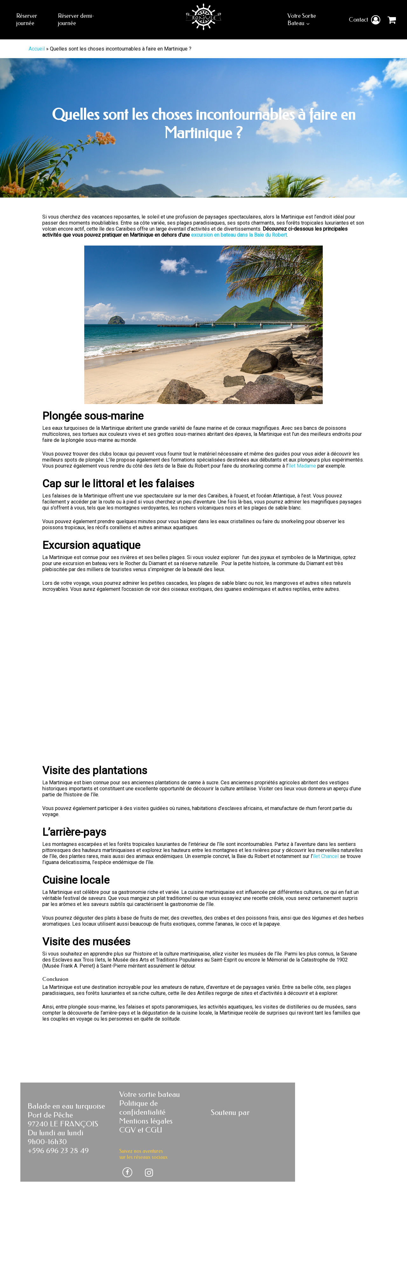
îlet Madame (302, 466)
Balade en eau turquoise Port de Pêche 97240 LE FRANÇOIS (66, 1171)
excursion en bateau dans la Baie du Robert (239, 235)
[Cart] (390, 19)
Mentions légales (146, 1176)
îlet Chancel (326, 912)
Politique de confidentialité (142, 1163)
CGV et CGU (140, 1185)
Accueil (37, 49)
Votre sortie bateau (149, 1150)
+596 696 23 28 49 (58, 1206)
